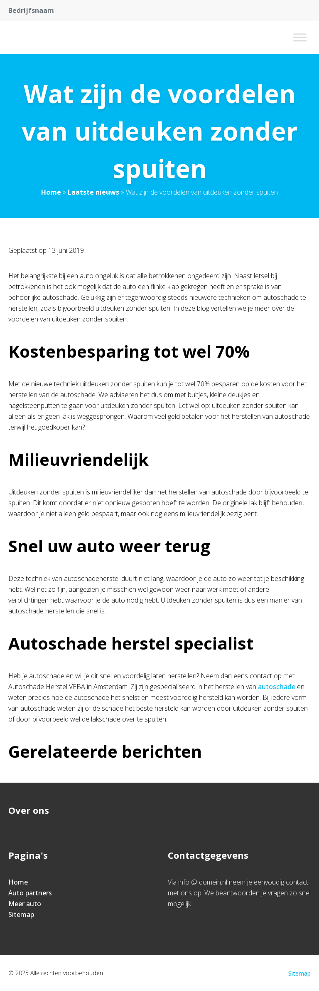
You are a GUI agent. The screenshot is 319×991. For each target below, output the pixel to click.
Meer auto (24, 903)
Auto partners (30, 892)
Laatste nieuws (93, 192)
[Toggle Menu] (300, 37)
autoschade (276, 686)
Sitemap (21, 914)
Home (51, 192)
